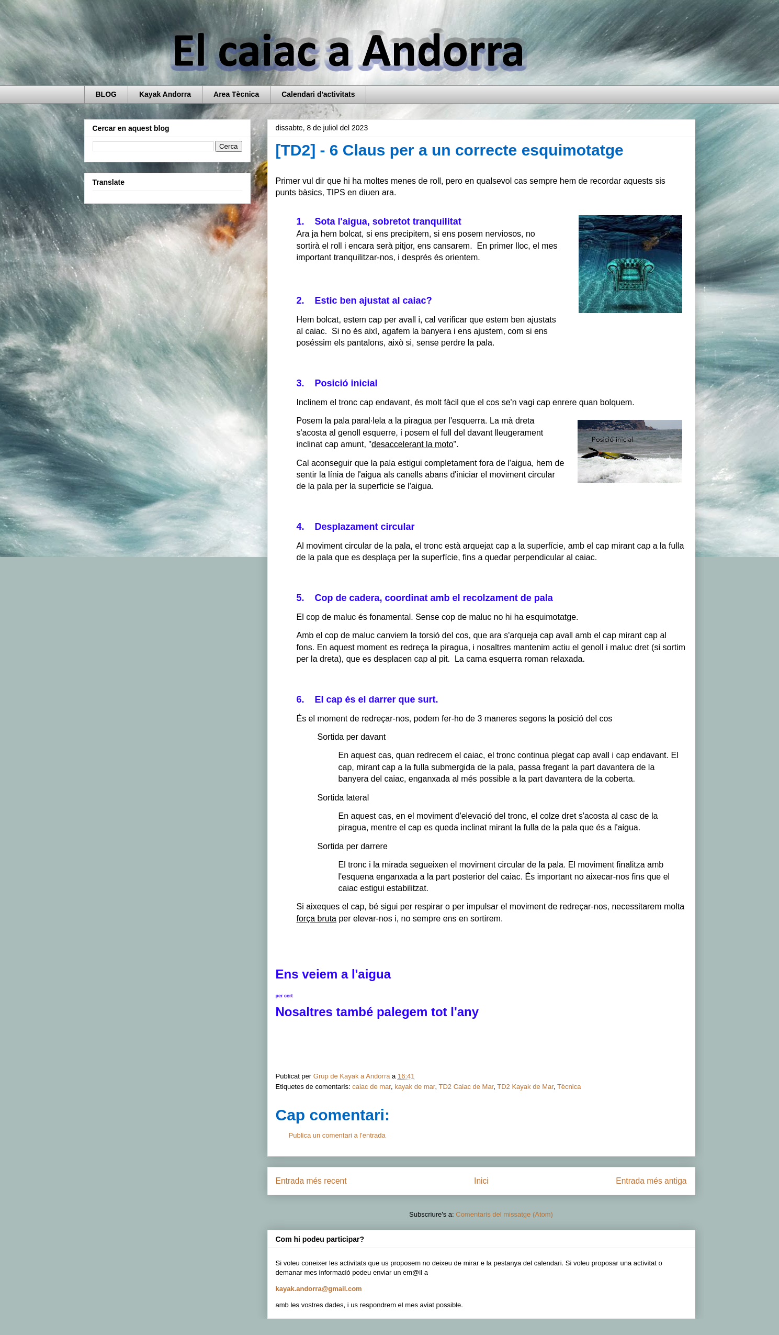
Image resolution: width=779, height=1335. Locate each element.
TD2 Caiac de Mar (465, 1087)
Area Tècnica (236, 94)
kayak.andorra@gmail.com (319, 1289)
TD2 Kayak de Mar (525, 1087)
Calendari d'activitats (318, 94)
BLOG (106, 94)
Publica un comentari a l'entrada (337, 1135)
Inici (481, 1180)
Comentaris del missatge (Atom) (504, 1214)
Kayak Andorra (165, 94)
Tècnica (569, 1087)
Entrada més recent (311, 1180)
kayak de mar (414, 1087)
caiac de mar (371, 1087)
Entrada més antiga (651, 1180)
